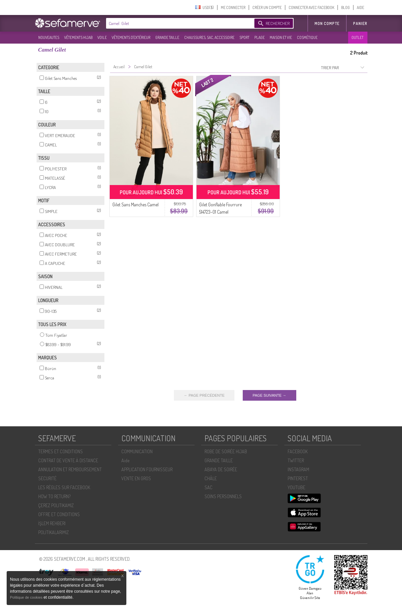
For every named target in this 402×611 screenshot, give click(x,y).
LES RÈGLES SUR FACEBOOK (64, 487)
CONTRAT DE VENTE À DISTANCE (68, 460)
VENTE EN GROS (136, 478)
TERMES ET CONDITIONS (60, 451)
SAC (208, 487)
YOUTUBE (296, 487)
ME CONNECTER (233, 7)
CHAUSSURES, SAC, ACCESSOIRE (209, 37)
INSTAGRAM (298, 469)
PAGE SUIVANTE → (269, 395)
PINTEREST (298, 478)
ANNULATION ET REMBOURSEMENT (70, 469)
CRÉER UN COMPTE (267, 7)
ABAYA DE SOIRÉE (220, 469)
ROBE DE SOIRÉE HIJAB (225, 451)
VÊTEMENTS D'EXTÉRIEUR (131, 37)
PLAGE (259, 37)
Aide (125, 460)
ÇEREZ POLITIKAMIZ (56, 505)
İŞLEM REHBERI (52, 523)
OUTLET (357, 37)
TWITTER (296, 460)
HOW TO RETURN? (54, 496)
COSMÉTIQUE (307, 37)
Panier (360, 23)
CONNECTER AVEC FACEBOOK (311, 7)
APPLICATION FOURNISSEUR (147, 469)
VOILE (102, 37)
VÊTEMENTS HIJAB (78, 37)
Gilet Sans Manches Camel (135, 204)
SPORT (244, 37)
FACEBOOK (298, 451)
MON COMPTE (327, 23)
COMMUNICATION (137, 451)
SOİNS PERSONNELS (223, 496)
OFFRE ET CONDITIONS (59, 514)
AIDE (360, 7)
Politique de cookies (27, 597)
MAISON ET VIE (281, 37)
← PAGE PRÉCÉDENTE (204, 395)
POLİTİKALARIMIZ (53, 532)
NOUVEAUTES (48, 37)
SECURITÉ (47, 478)
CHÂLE (210, 478)
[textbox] (178, 23)
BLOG (345, 7)
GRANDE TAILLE (167, 37)
